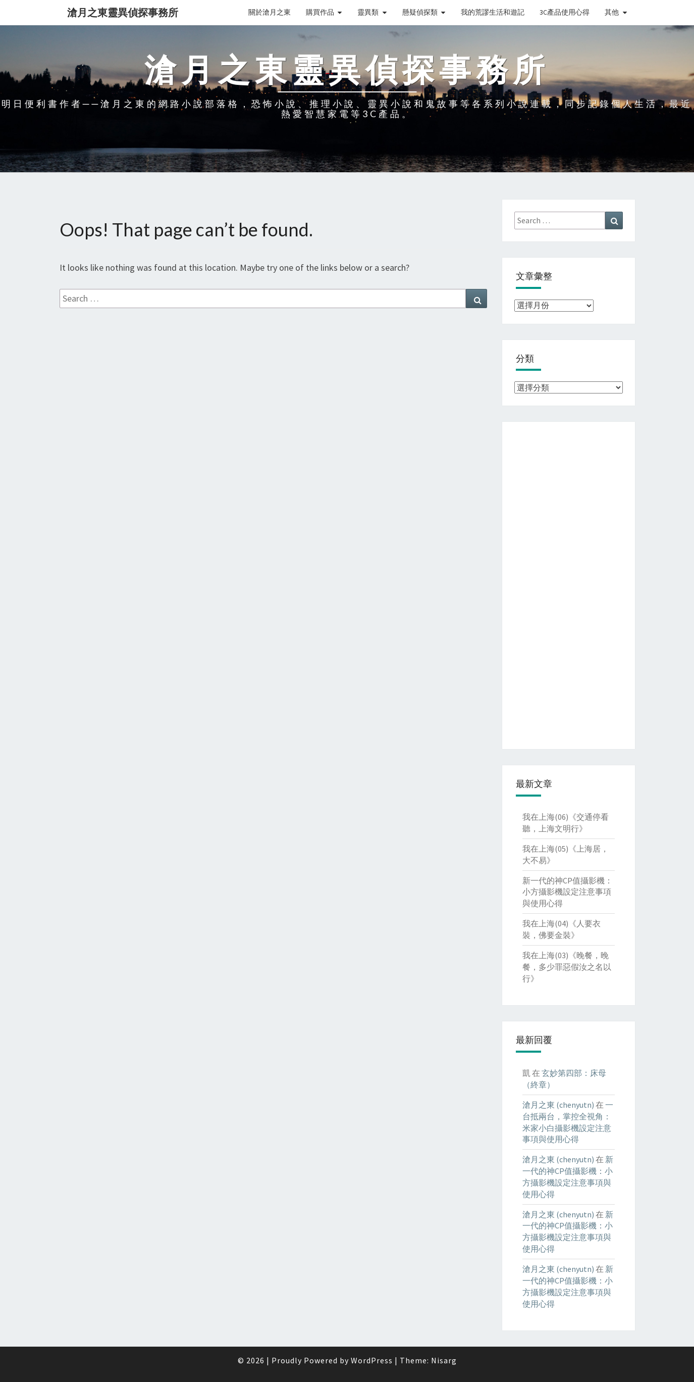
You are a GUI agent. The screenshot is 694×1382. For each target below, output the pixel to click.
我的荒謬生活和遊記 (492, 12)
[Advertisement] (568, 585)
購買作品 (320, 12)
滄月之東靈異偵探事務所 (122, 12)
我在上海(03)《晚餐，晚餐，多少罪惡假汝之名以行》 (566, 966)
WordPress (372, 1360)
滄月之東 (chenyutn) (558, 1105)
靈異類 (368, 12)
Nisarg (444, 1360)
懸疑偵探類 (420, 12)
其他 (612, 12)
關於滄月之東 (269, 12)
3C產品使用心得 (565, 12)
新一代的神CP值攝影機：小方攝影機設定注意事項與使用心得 (567, 892)
